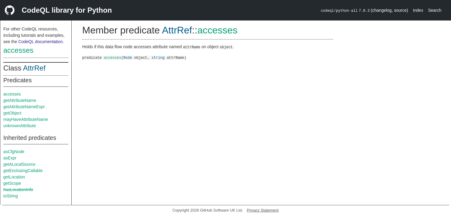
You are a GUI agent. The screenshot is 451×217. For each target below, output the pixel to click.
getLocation (14, 177)
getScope (12, 183)
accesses (18, 50)
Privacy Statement (263, 210)
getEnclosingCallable (23, 170)
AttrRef (34, 68)
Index (418, 10)
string (157, 57)
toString (10, 195)
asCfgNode (13, 151)
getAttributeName (19, 100)
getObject (12, 113)
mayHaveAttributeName (25, 119)
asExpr (10, 158)
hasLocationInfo (18, 189)
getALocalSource (19, 164)
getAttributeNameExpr (24, 106)
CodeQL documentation (40, 41)
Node (127, 57)
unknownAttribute (19, 125)
